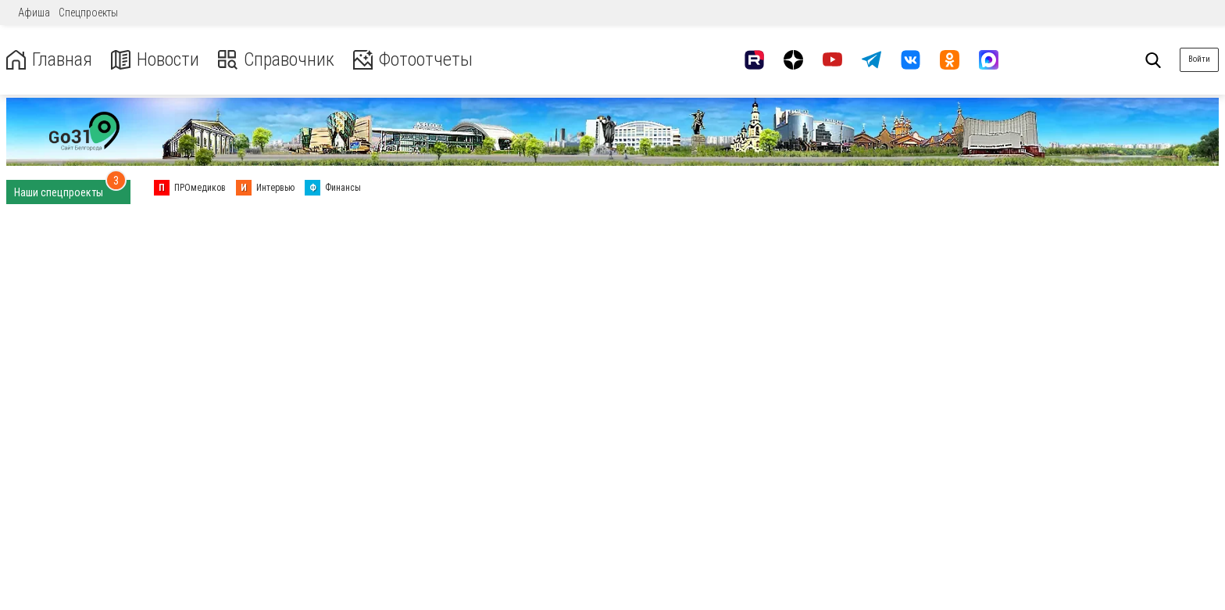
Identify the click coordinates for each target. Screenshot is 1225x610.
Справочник (276, 59)
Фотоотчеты (413, 59)
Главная (49, 59)
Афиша (34, 12)
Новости (155, 59)
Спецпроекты (88, 12)
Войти (1199, 59)
